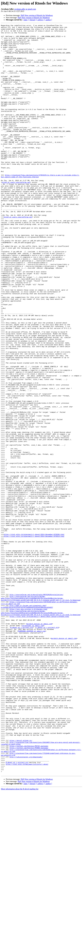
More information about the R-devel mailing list (19, 939)
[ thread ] (32, 20)
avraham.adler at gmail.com (25, 9)
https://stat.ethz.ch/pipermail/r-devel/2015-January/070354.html (39, 735)
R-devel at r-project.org (21, 748)
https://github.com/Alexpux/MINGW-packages (28, 893)
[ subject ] (40, 20)
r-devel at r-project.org (47, 748)
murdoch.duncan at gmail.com (39, 744)
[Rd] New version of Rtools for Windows (37, 15)
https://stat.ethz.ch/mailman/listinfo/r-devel (27, 912)
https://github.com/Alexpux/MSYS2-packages (28, 890)
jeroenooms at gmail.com (32, 746)
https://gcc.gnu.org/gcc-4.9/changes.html (28, 726)
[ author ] (48, 20)
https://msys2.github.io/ (20, 884)
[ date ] (25, 20)
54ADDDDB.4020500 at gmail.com (31, 752)
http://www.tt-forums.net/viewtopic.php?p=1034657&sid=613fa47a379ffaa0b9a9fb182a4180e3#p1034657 (27, 723)
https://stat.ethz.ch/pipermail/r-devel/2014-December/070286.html (34, 636)
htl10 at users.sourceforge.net (16, 214)
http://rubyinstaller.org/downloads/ (26, 903)
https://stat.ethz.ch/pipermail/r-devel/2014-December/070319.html (34, 639)
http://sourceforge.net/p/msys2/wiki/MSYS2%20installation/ (36, 709)
